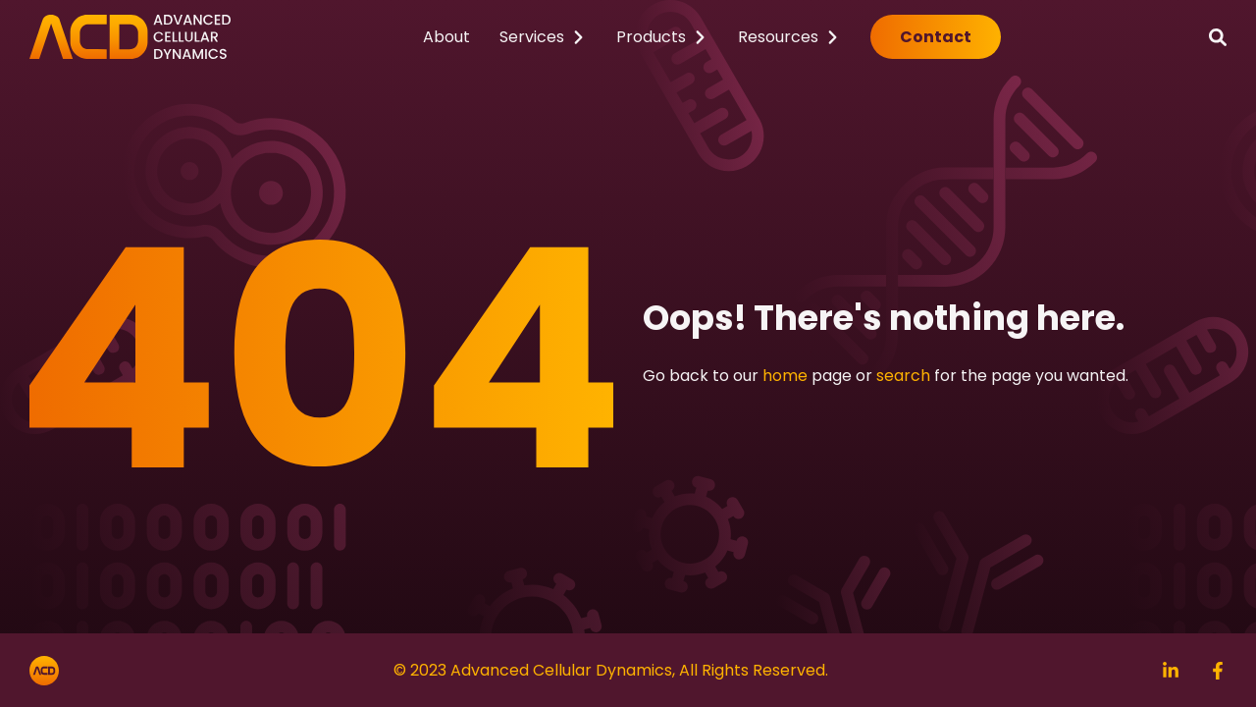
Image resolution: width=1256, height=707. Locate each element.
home (785, 375)
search (903, 375)
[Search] (1217, 37)
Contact (935, 37)
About (446, 37)
